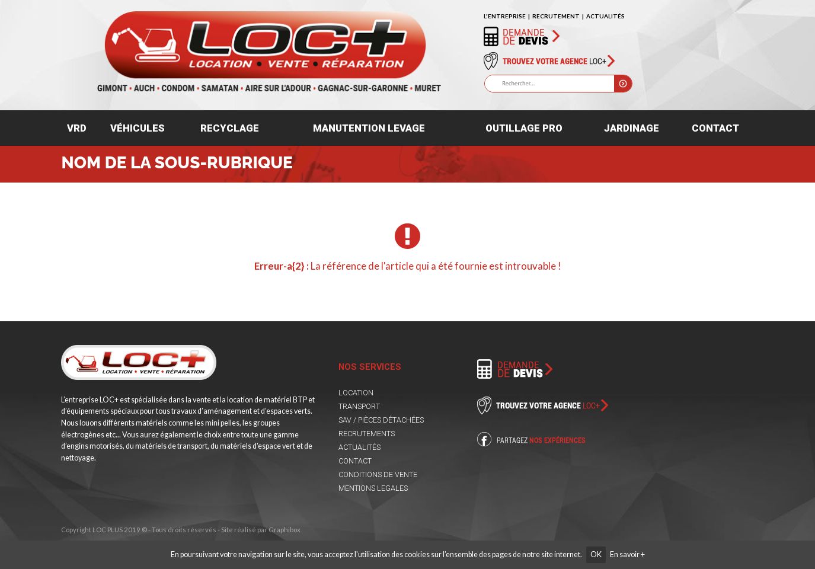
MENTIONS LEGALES (373, 488)
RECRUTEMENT (556, 16)
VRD (77, 128)
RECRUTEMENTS (366, 433)
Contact (715, 128)
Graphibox (285, 529)
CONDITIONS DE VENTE (377, 474)
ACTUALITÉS (605, 16)
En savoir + (627, 554)
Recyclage (229, 128)
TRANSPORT (359, 406)
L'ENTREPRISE (505, 16)
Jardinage (631, 128)
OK (596, 554)
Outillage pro (523, 128)
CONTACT (355, 460)
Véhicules (137, 128)
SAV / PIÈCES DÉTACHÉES (381, 419)
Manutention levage (369, 128)
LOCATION (355, 392)
